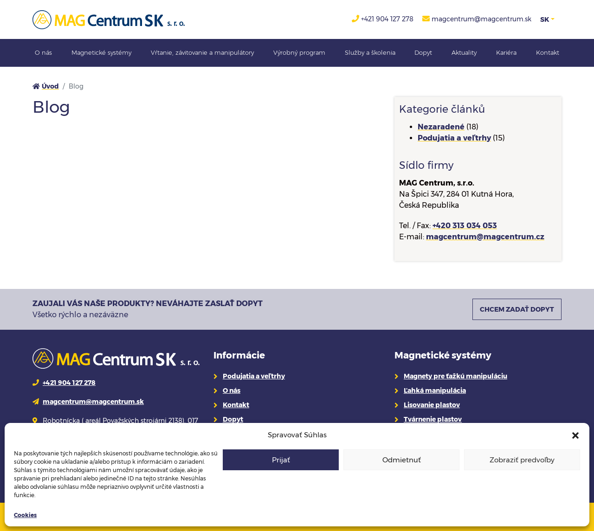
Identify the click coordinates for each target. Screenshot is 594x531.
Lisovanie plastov (432, 405)
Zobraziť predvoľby (522, 459)
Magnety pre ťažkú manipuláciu (455, 376)
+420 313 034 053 (465, 225)
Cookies (25, 515)
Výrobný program (299, 52)
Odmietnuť (401, 459)
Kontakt (547, 52)
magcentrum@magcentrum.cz (485, 236)
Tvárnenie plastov (433, 419)
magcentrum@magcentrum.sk (481, 19)
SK (544, 19)
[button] (575, 435)
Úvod (50, 86)
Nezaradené (441, 126)
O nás (43, 52)
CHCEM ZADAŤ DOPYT (517, 309)
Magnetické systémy (101, 52)
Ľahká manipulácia (435, 390)
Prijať (281, 459)
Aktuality (464, 52)
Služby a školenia (370, 52)
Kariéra (506, 52)
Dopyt (423, 52)
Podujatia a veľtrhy (454, 138)
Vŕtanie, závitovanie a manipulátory (202, 52)
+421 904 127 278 (387, 19)
